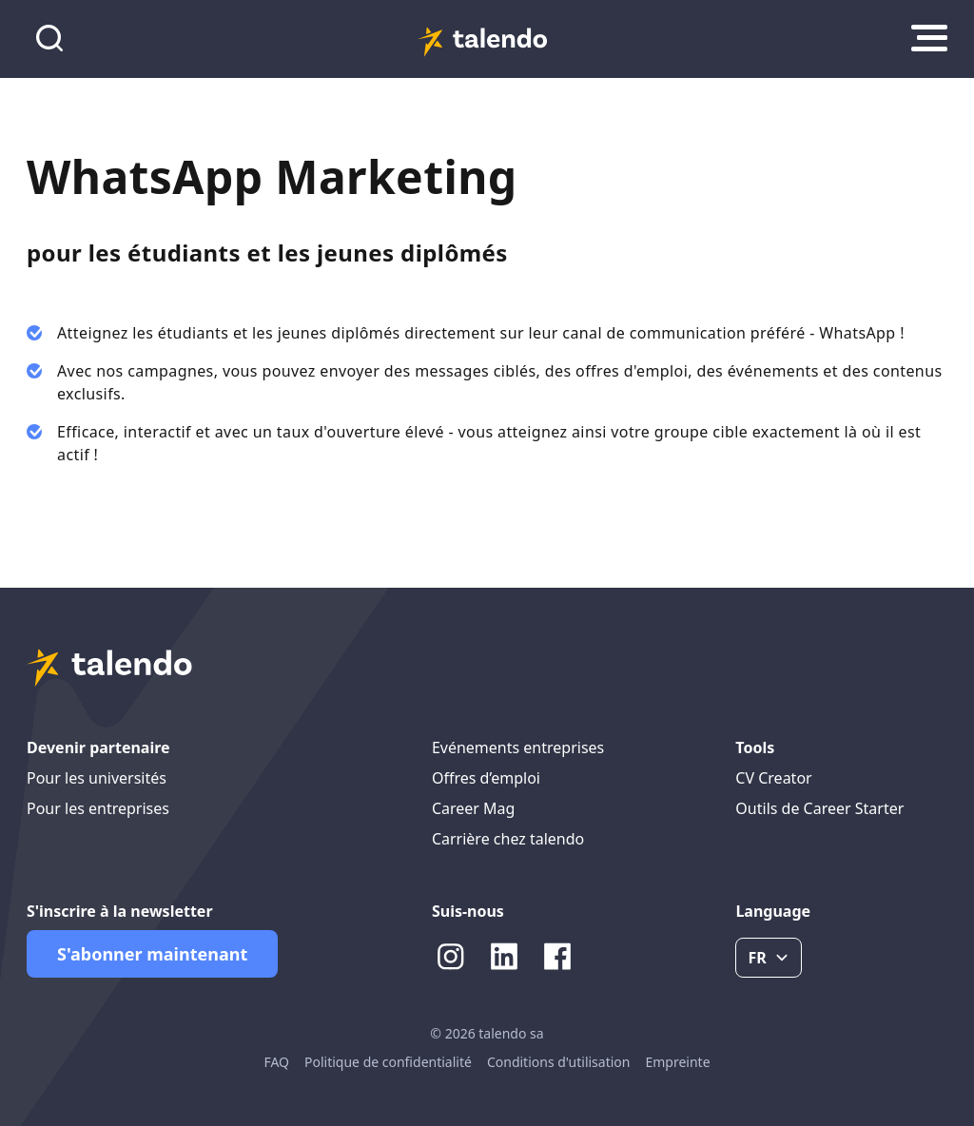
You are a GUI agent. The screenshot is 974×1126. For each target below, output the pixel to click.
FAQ (276, 1062)
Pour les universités (96, 777)
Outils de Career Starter (819, 808)
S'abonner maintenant (152, 953)
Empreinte (677, 1062)
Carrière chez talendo (508, 838)
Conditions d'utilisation (559, 1062)
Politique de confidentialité (388, 1062)
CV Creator (773, 777)
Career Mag (474, 808)
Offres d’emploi (486, 777)
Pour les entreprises (98, 808)
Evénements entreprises (518, 747)
